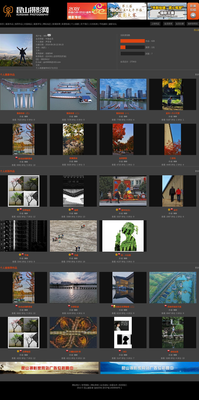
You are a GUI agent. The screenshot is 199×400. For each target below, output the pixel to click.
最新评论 (37, 24)
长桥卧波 (75, 307)
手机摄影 (103, 24)
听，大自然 (126, 255)
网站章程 (95, 385)
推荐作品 (19, 24)
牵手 (176, 210)
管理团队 (85, 385)
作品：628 (150, 41)
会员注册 (180, 24)
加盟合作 (113, 385)
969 (26, 116)
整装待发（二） (73, 113)
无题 (76, 255)
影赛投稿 (66, 24)
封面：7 (149, 54)
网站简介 (76, 385)
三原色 (173, 158)
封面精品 (28, 24)
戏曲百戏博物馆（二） (125, 307)
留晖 (76, 210)
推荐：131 (150, 47)
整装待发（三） (23, 113)
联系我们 (123, 385)
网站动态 (47, 24)
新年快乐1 (125, 210)
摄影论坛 (113, 24)
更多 (197, 74)
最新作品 (9, 24)
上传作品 (155, 24)
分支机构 (94, 24)
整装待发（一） (123, 113)
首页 (2, 24)
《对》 (125, 352)
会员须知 (104, 385)
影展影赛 (56, 24)
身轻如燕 (174, 352)
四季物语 (26, 210)
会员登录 (168, 24)
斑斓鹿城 (73, 158)
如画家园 (123, 158)
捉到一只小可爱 (173, 113)
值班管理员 (193, 24)
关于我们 (84, 24)
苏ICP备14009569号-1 (112, 388)
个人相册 (75, 24)
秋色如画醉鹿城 (25, 158)
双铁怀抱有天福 (174, 307)
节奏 (26, 255)
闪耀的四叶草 (75, 352)
